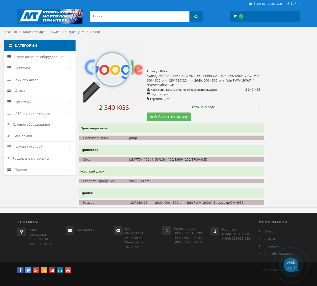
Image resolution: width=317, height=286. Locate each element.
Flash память (20, 136)
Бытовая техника (24, 147)
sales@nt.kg (86, 230)
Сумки (16, 90)
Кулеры (57, 32)
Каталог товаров (34, 32)
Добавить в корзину (169, 116)
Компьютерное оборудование (35, 57)
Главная (11, 32)
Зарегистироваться (268, 3)
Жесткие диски (23, 79)
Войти (295, 3)
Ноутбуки (18, 68)
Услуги (269, 238)
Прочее (17, 169)
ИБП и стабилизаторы (28, 113)
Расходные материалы (28, 158)
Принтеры (19, 102)
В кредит (271, 246)
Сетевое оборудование (28, 124)
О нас (268, 231)
